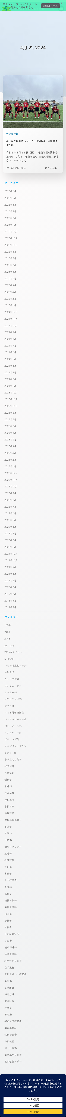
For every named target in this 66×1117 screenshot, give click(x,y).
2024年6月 (10, 350)
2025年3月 (10, 289)
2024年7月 (10, 343)
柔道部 (8, 891)
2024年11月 (11, 316)
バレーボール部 (13, 723)
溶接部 (8, 918)
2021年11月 (11, 558)
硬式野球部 (10, 945)
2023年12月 (11, 390)
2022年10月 (11, 484)
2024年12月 (11, 309)
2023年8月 (10, 417)
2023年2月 (10, 457)
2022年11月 (11, 477)
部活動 (8, 1012)
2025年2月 (10, 296)
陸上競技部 (10, 1045)
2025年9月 (10, 249)
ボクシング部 (11, 737)
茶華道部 (9, 985)
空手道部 (9, 965)
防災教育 (9, 1039)
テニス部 (9, 703)
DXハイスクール (13, 649)
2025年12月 (11, 229)
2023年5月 (10, 437)
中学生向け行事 (13, 757)
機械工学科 (10, 904)
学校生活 (9, 797)
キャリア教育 (11, 676)
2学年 (7, 629)
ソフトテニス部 (13, 696)
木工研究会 (10, 878)
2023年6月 (10, 430)
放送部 (8, 851)
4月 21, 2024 (16, 165)
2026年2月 (10, 215)
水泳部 (8, 911)
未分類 (8, 884)
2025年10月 (11, 242)
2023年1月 (10, 464)
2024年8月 (10, 336)
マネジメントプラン (15, 743)
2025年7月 (10, 262)
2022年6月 (10, 511)
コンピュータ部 (13, 683)
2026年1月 (10, 222)
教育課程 (9, 858)
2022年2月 (10, 538)
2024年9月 (10, 329)
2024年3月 (10, 370)
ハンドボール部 (12, 730)
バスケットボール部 (15, 717)
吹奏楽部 (9, 790)
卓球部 (8, 784)
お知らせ (9, 670)
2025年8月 (10, 256)
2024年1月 (10, 383)
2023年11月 (11, 397)
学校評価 (9, 811)
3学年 (7, 636)
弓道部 (8, 837)
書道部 (8, 871)
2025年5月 (10, 276)
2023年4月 (10, 444)
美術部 (8, 978)
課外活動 (9, 992)
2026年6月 (10, 189)
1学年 (7, 623)
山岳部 (8, 824)
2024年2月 (10, 376)
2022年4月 (10, 524)
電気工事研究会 (13, 1052)
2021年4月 (10, 571)
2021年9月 (10, 564)
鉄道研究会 (10, 1032)
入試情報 (9, 770)
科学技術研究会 (13, 958)
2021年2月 (10, 578)
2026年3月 (10, 209)
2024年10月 (11, 323)
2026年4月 (10, 202)
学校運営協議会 (13, 817)
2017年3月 (10, 605)
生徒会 (8, 925)
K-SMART (9, 656)
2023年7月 (10, 423)
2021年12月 (11, 551)
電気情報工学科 (13, 1059)
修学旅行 (9, 764)
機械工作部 (10, 898)
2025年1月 (10, 303)
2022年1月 (10, 544)
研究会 (8, 938)
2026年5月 (10, 195)
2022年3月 (10, 531)
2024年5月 (10, 356)
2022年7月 (10, 504)
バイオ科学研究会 (14, 710)
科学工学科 (10, 951)
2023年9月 (10, 410)
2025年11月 (11, 236)
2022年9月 (10, 491)
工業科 (8, 831)
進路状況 (9, 998)
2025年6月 (10, 269)
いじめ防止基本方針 (15, 663)
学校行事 (9, 804)
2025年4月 (10, 283)
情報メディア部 (13, 844)
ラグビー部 (10, 750)
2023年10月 (11, 403)
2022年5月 (10, 517)
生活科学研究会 (13, 931)
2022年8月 (10, 497)
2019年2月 (10, 591)
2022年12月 (11, 470)
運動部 (8, 1005)
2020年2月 (10, 584)
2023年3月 (10, 450)
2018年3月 (10, 598)
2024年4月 (10, 363)
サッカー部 (12, 131)
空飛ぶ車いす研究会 (15, 972)
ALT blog (9, 643)
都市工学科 (10, 1025)
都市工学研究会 (13, 1019)
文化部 (8, 864)
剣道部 (8, 777)
